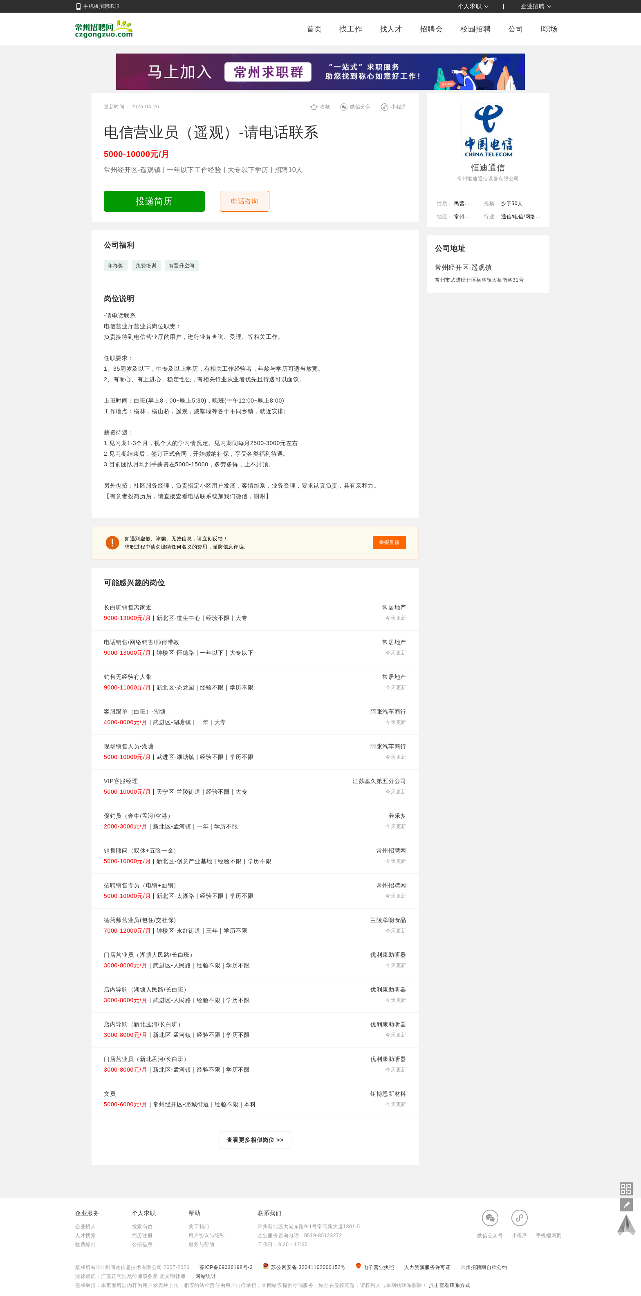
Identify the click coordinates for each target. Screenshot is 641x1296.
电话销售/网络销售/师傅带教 (141, 642)
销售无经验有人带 (128, 677)
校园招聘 (475, 29)
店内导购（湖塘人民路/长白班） (147, 989)
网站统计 (205, 1276)
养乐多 (397, 816)
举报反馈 (389, 542)
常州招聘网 (103, 29)
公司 (515, 29)
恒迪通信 (488, 167)
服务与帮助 (201, 1244)
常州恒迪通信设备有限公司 (488, 178)
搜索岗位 (142, 1226)
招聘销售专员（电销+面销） (141, 885)
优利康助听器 (388, 954)
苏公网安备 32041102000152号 (304, 1267)
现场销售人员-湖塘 (129, 746)
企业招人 (85, 1226)
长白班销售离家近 (128, 607)
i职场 (549, 29)
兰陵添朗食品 (388, 920)
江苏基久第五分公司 (379, 781)
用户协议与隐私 (206, 1235)
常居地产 (394, 607)
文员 (110, 1093)
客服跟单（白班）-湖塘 (135, 711)
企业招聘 (533, 6)
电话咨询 (244, 201)
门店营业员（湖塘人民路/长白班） (150, 954)
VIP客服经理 (121, 781)
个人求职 (470, 6)
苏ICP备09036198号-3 (226, 1267)
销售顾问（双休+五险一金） (141, 850)
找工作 (350, 29)
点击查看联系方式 (448, 1285)
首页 (314, 29)
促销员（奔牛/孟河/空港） (138, 816)
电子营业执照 (376, 1267)
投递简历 (154, 201)
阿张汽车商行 (388, 711)
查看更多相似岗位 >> (255, 1140)
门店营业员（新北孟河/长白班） (147, 1059)
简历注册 (142, 1235)
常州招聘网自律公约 (484, 1267)
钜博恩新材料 (388, 1093)
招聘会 (431, 29)
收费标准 (85, 1244)
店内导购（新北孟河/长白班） (144, 1024)
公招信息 (142, 1244)
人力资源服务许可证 (428, 1267)
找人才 (391, 29)
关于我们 (198, 1226)
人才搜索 (85, 1235)
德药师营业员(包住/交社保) (140, 920)
